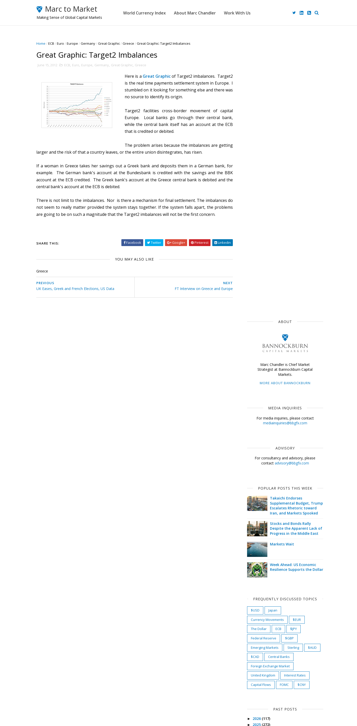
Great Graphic (113, 43)
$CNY (298, 405)
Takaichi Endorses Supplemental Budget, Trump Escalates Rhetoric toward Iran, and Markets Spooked (292, 226)
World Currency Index (154, 12)
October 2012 (260, 540)
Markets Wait (278, 264)
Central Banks (275, 377)
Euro (64, 43)
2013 (253, 517)
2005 (253, 639)
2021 (253, 469)
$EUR (293, 340)
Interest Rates (291, 396)
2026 (253, 439)
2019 (253, 481)
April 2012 (257, 577)
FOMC (280, 405)
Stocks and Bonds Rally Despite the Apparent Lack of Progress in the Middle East (292, 248)
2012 (253, 523)
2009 (253, 615)
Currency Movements (263, 340)
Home (44, 43)
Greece (132, 43)
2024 (253, 451)
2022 (253, 463)
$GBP (285, 358)
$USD (251, 330)
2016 (253, 499)
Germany (92, 43)
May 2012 (256, 571)
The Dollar (255, 349)
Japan (269, 330)
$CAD (251, 377)
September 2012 (262, 546)
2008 (253, 621)
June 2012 (257, 565)
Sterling (289, 368)
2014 (253, 511)
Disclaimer (140, 700)
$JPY (289, 349)
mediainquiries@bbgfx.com (281, 143)
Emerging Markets (261, 368)
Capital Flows (257, 405)
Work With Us (247, 12)
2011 (253, 603)
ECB (55, 43)
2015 (253, 505)
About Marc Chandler (205, 12)
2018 (253, 487)
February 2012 (260, 589)
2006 (253, 633)
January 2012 (260, 595)
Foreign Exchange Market (266, 386)
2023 (253, 457)
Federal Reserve (259, 358)
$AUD (308, 368)
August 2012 (259, 553)
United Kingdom (259, 396)
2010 (253, 609)
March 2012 (258, 583)
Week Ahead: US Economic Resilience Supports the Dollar (292, 288)
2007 (253, 627)
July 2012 (256, 559)
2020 (253, 475)
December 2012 (261, 528)
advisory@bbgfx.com (288, 183)
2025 (253, 445)
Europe (76, 43)
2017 (253, 493)
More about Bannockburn (281, 103)
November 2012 (262, 535)
